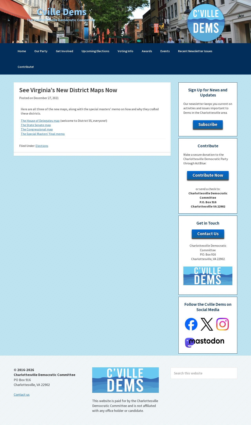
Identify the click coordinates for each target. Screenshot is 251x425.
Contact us (22, 394)
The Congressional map (37, 129)
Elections (41, 146)
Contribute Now (208, 175)
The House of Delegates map (40, 121)
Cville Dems (61, 11)
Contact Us (208, 233)
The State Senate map (36, 125)
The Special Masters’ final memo (43, 134)
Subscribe (207, 124)
